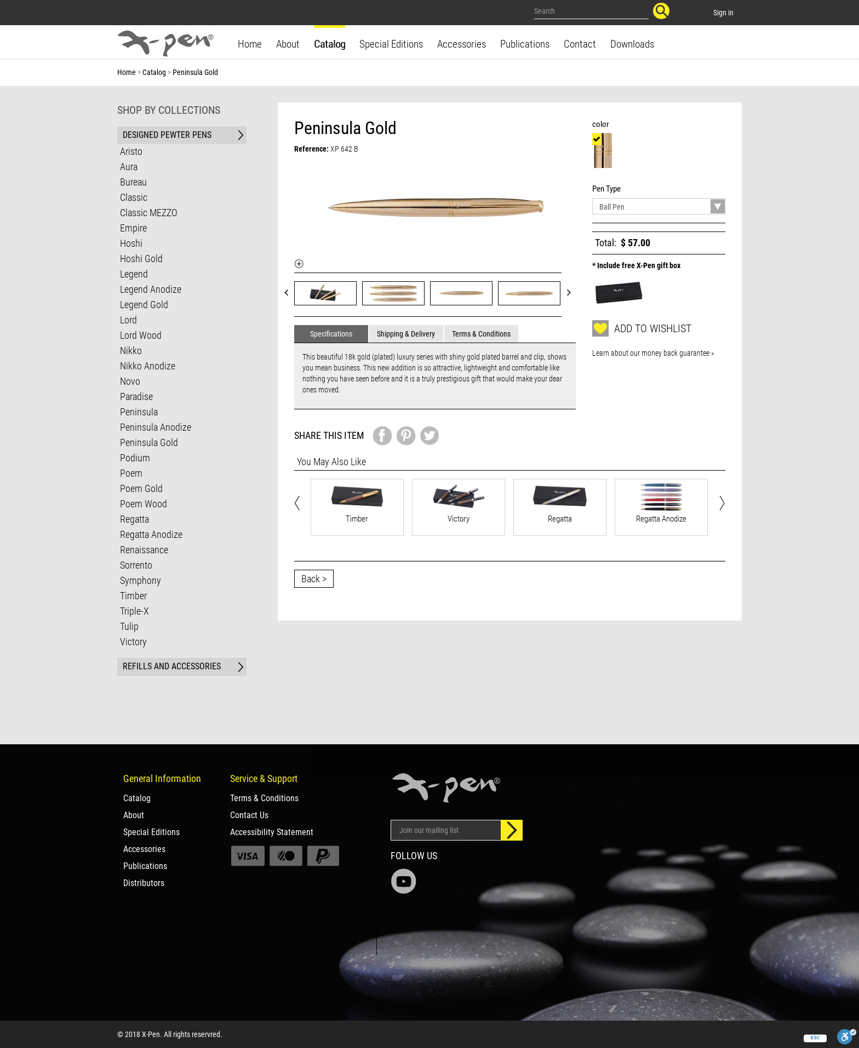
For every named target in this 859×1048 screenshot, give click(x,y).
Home (250, 44)
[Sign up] (512, 830)
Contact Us (249, 815)
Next (572, 291)
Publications (524, 44)
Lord (128, 320)
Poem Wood (143, 503)
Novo (130, 381)
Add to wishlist (641, 328)
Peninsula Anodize (155, 427)
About (288, 44)
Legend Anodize (150, 289)
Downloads (632, 44)
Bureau (133, 182)
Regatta (134, 519)
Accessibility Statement (271, 832)
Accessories (461, 44)
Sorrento (136, 565)
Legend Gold (144, 304)
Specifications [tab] (331, 333)
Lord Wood (141, 335)
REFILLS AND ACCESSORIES (172, 666)
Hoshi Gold (141, 258)
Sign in (723, 12)
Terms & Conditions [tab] (481, 333)
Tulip (129, 626)
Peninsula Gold (149, 442)
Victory (133, 641)
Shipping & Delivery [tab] (406, 333)
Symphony (140, 580)
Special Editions (391, 44)
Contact (580, 44)
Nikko (131, 350)
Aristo (131, 151)
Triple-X (134, 611)
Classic (133, 197)
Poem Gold (141, 488)
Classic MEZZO (148, 212)
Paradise (136, 396)
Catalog (329, 44)
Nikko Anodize (147, 366)
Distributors (143, 883)
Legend (134, 274)
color (602, 124)
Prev (289, 291)
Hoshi (131, 243)
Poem (131, 473)
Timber (133, 595)
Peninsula (139, 412)
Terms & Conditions (264, 798)
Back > (314, 578)
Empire (133, 228)
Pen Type (608, 189)
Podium (135, 458)
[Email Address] (446, 830)
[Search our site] (591, 11)
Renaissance (144, 549)
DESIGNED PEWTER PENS (167, 135)
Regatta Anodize (151, 534)
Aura (129, 166)
